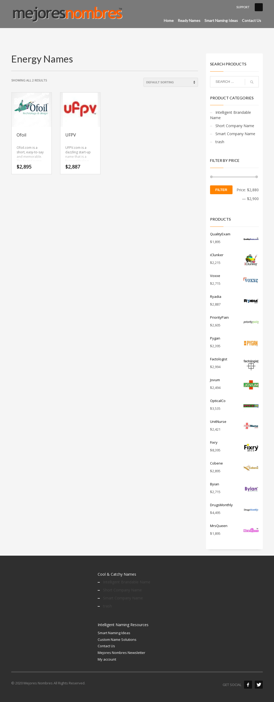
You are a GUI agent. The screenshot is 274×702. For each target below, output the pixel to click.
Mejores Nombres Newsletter (121, 652)
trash (219, 141)
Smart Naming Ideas (114, 632)
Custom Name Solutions (117, 639)
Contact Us (106, 646)
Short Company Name (234, 125)
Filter (221, 190)
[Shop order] (170, 82)
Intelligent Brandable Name (230, 115)
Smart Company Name (235, 133)
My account (107, 659)
